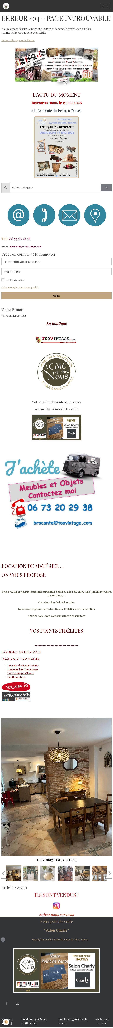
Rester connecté (15, 279)
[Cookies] (6, 1022)
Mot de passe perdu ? (28, 287)
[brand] (7, 6)
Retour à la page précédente (18, 40)
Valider (56, 295)
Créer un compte (9, 287)
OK (106, 187)
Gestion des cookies (102, 1021)
